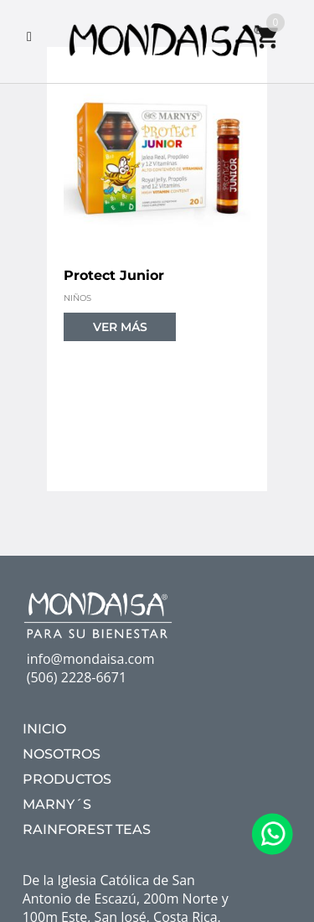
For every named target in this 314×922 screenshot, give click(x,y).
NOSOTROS (61, 754)
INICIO (44, 729)
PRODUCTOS (67, 779)
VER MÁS (120, 326)
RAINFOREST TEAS (87, 829)
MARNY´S (57, 804)
